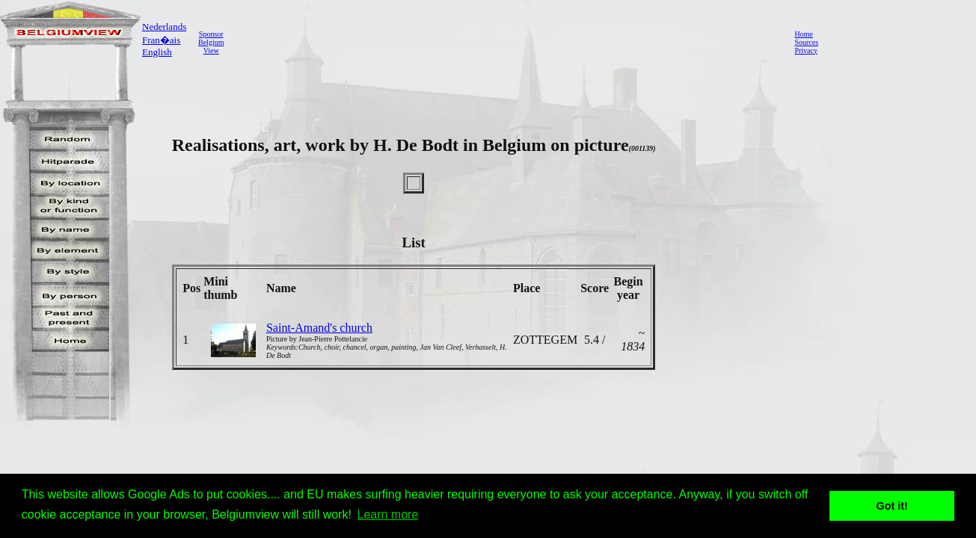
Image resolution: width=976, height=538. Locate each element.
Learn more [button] (388, 514)
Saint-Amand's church (319, 327)
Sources (806, 42)
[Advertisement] (505, 41)
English (157, 52)
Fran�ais (161, 40)
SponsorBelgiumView (211, 42)
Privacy (805, 50)
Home (803, 34)
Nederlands (164, 26)
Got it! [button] (892, 506)
